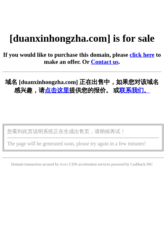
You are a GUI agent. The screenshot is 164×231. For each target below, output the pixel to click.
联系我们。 (134, 90)
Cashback (137, 164)
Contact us (105, 61)
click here (142, 54)
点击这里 (57, 90)
